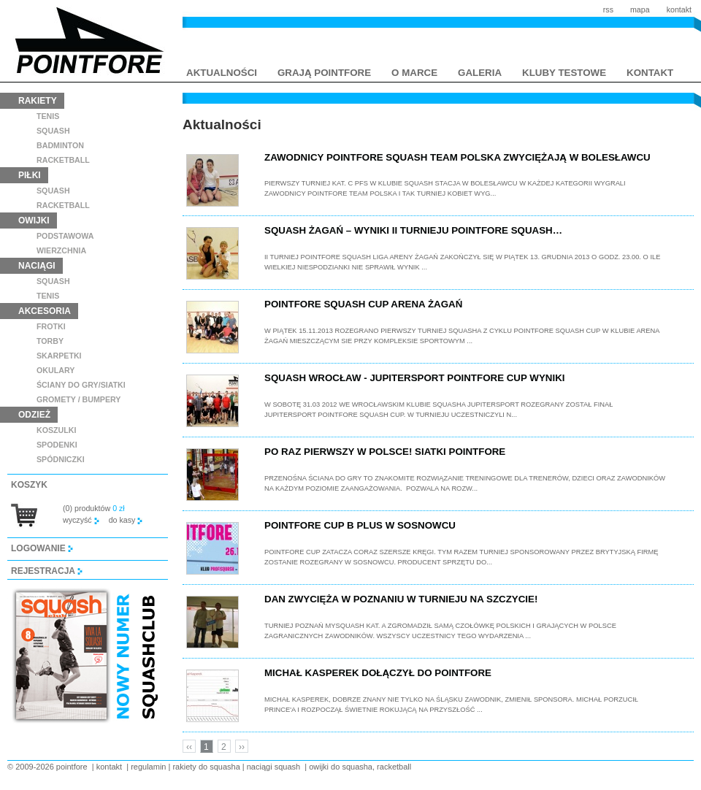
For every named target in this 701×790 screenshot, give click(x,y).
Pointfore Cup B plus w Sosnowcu (360, 525)
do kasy (126, 519)
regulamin (148, 766)
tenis (48, 116)
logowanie (42, 548)
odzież (34, 415)
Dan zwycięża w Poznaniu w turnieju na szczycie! (400, 599)
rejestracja (47, 571)
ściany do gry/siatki (81, 384)
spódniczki (61, 459)
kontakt (679, 9)
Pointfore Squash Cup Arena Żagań (363, 304)
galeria (480, 72)
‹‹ (189, 747)
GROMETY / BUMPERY (78, 399)
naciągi (36, 266)
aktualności (221, 72)
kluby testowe (564, 72)
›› (242, 747)
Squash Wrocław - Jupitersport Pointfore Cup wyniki (414, 377)
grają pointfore (324, 72)
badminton (60, 145)
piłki (29, 175)
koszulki (56, 430)
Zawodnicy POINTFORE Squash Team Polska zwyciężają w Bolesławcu (457, 157)
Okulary (55, 370)
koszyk (29, 485)
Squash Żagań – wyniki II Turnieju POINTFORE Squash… (413, 230)
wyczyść (81, 519)
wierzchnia (61, 250)
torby (50, 341)
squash (53, 130)
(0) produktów (94, 508)
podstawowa (65, 235)
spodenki (57, 444)
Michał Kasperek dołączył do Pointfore (377, 672)
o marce (414, 72)
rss (608, 9)
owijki (34, 220)
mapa (640, 9)
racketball (63, 160)
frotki (51, 326)
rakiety (37, 101)
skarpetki (59, 355)
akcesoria (44, 311)
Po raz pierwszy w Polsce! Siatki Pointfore (384, 451)
